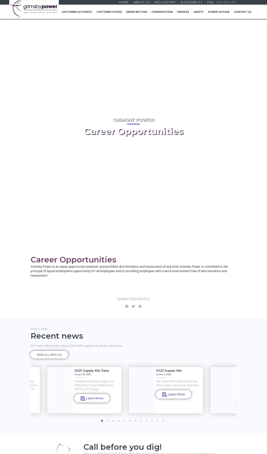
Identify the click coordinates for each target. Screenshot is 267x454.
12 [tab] (163, 421)
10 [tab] (152, 421)
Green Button (136, 12)
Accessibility (191, 2)
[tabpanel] (166, 390)
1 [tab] (102, 421)
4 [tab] (119, 421)
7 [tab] (135, 421)
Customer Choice (109, 12)
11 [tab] (158, 421)
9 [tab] (146, 421)
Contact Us (242, 12)
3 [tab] (113, 421)
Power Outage (219, 12)
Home (124, 2)
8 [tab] (141, 421)
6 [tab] (130, 421)
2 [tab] (107, 421)
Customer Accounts (77, 12)
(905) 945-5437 (226, 2)
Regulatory (165, 2)
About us (141, 2)
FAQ (210, 2)
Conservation (162, 12)
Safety (199, 12)
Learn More (92, 398)
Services (183, 12)
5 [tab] (124, 421)
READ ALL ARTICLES (49, 354)
